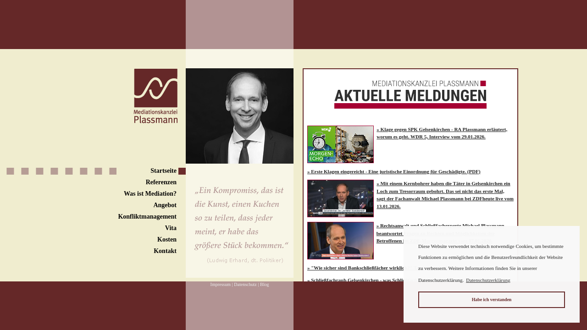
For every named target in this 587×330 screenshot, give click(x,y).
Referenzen (161, 182)
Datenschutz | (246, 284)
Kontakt (165, 251)
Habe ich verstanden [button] (492, 299)
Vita (171, 228)
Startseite (163, 170)
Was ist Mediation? (150, 193)
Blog (264, 284)
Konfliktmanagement (147, 216)
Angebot (165, 205)
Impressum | (221, 284)
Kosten (167, 239)
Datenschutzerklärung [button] (488, 280)
